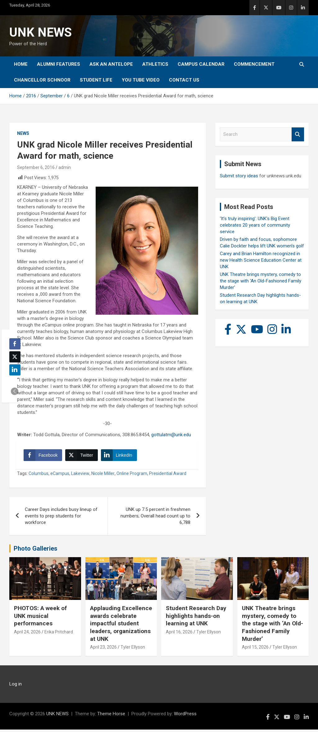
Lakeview (80, 475)
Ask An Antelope (111, 64)
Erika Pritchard (58, 634)
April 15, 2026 (255, 649)
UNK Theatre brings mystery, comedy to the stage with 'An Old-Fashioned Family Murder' (260, 281)
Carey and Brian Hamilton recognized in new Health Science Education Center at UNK (261, 260)
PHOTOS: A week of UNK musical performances (40, 618)
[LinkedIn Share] (120, 456)
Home (21, 64)
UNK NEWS (40, 32)
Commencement (254, 64)
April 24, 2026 (27, 634)
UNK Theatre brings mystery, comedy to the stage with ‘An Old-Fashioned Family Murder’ (272, 626)
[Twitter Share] (82, 456)
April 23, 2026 (103, 649)
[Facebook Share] (44, 456)
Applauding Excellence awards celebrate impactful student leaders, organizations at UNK (121, 626)
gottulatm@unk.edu (171, 434)
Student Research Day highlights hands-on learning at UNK (196, 618)
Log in (15, 686)
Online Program (131, 475)
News (23, 133)
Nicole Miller (103, 475)
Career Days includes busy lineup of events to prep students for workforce (61, 518)
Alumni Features (58, 64)
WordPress (185, 716)
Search (298, 134)
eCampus (59, 475)
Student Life (96, 80)
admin (64, 167)
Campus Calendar (201, 64)
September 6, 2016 (36, 167)
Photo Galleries (35, 551)
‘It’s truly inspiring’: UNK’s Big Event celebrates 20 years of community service (255, 225)
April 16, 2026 (179, 634)
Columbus (38, 475)
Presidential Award (167, 475)
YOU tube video (141, 80)
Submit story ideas (239, 176)
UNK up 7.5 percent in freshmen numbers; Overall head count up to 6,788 (155, 518)
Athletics (155, 64)
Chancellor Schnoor (42, 80)
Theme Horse (111, 716)
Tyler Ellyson (132, 649)
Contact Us (184, 80)
